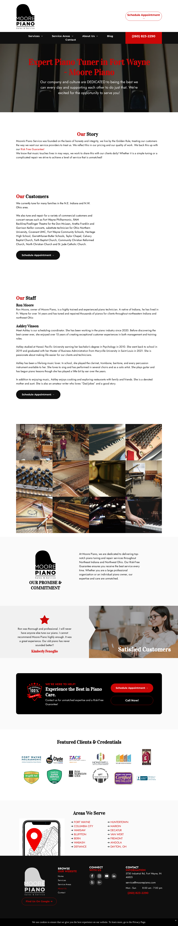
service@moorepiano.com (141, 882)
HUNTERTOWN (119, 822)
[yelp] (92, 883)
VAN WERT (117, 834)
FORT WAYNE (82, 822)
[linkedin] (114, 876)
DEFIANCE (80, 847)
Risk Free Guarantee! (69, 149)
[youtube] (107, 876)
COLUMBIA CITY (83, 826)
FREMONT (116, 838)
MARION (115, 826)
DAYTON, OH (118, 847)
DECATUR (116, 830)
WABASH (79, 843)
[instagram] (99, 876)
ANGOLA (116, 843)
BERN (77, 838)
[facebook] (92, 876)
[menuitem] (35, 36)
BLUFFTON (80, 834)
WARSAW (80, 830)
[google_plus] (99, 883)
